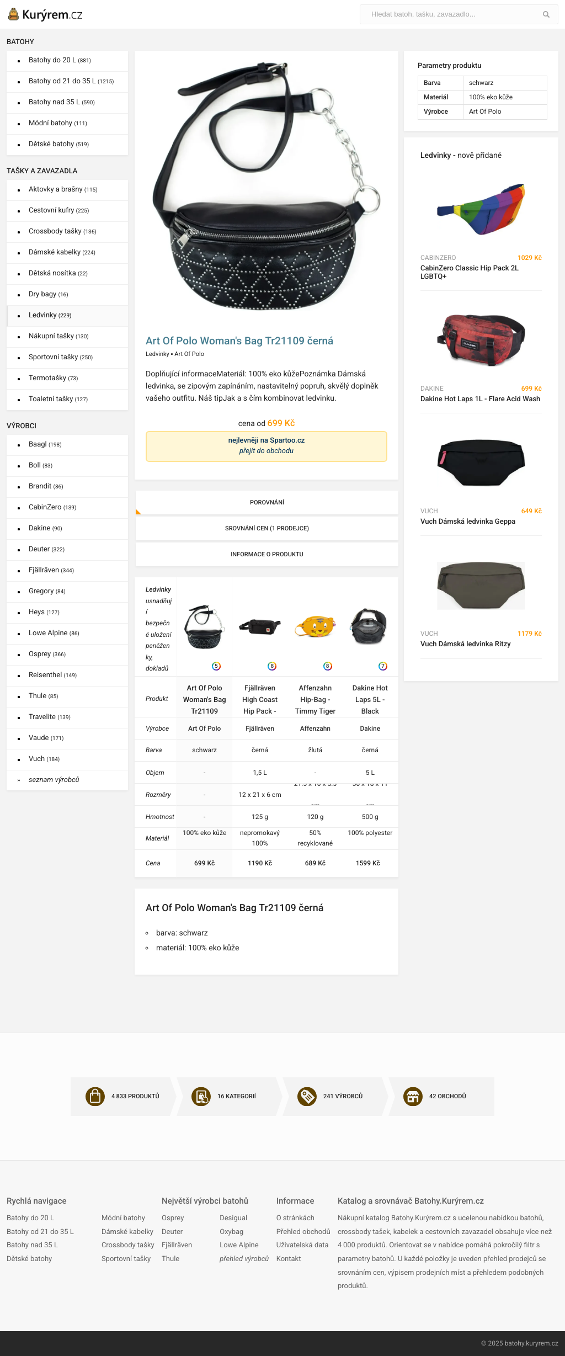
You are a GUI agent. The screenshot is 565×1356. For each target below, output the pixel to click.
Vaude (46, 738)
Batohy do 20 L (60, 60)
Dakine (45, 528)
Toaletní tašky (58, 399)
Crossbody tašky (63, 231)
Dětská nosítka (58, 273)
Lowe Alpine (54, 633)
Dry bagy (48, 294)
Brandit (46, 486)
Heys (44, 612)
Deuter (47, 549)
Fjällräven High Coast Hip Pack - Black (260, 700)
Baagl (45, 444)
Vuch (44, 759)
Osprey (47, 654)
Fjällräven (51, 570)
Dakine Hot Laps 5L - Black (370, 700)
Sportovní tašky (61, 357)
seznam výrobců (54, 780)
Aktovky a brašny (63, 189)
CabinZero (52, 507)
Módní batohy (58, 123)
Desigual (233, 1218)
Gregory (47, 591)
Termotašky (53, 378)
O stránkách (295, 1218)
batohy (514, 1343)
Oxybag (231, 1232)
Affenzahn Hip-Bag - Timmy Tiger (315, 700)
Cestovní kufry (59, 210)
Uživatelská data (302, 1245)
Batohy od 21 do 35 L (71, 81)
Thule (43, 696)
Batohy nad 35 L (62, 102)
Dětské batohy (59, 144)
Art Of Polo (189, 354)
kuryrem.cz (542, 1343)
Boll (40, 465)
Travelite (50, 717)
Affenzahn (315, 728)
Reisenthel (53, 675)
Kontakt (288, 1259)
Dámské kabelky (62, 252)
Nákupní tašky (59, 336)
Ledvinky (50, 315)
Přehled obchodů (303, 1232)
